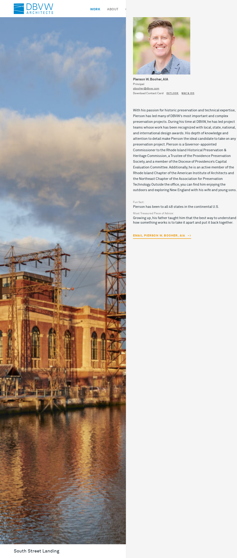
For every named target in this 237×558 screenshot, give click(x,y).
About (113, 9)
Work (95, 9)
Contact (194, 9)
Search (216, 9)
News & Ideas (166, 9)
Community (136, 9)
